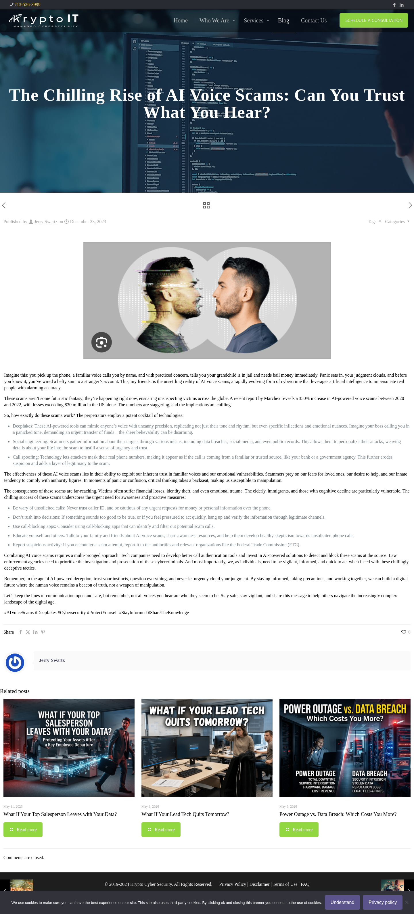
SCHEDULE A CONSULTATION (373, 20)
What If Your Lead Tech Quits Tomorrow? (185, 814)
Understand (342, 902)
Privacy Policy (232, 884)
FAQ (305, 884)
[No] (407, 902)
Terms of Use (285, 884)
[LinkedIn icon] (401, 5)
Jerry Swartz (45, 221)
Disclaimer (259, 884)
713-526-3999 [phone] (27, 4)
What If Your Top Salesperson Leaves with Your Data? (60, 814)
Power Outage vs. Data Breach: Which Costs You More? (338, 814)
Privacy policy (383, 902)
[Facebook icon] (394, 5)
